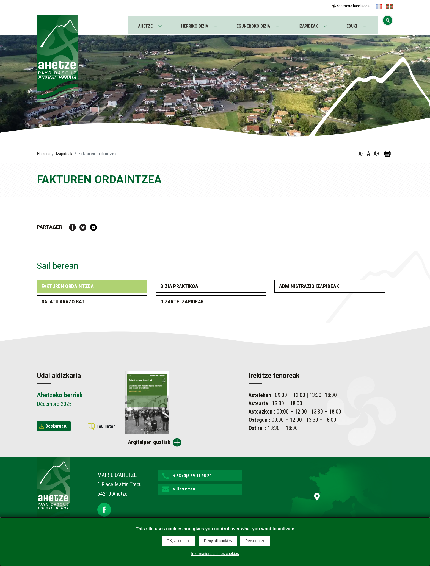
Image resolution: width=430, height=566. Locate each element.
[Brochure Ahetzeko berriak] (147, 402)
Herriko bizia (194, 23)
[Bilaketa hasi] (387, 23)
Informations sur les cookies (215, 553)
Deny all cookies (218, 541)
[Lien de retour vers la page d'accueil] (53, 492)
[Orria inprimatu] (387, 153)
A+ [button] (376, 153)
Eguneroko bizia (253, 23)
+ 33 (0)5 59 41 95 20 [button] (192, 475)
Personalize (255, 541)
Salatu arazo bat (63, 301)
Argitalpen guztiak (149, 442)
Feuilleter (106, 426)
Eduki (352, 23)
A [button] (368, 153)
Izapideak (308, 23)
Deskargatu (56, 426)
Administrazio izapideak (309, 286)
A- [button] (361, 153)
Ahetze (144, 23)
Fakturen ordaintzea (68, 286)
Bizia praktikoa (179, 286)
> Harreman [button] (184, 489)
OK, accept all (179, 541)
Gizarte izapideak (182, 301)
